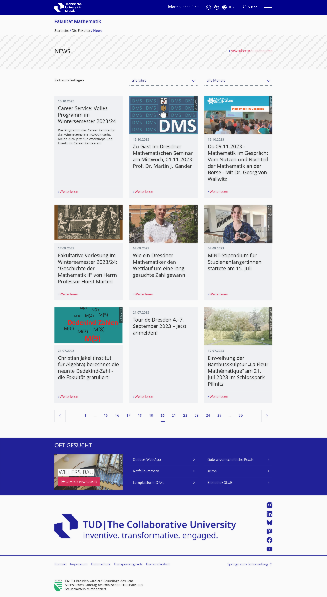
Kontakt (60, 564)
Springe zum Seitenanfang (247, 564)
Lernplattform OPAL (148, 483)
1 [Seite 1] (85, 416)
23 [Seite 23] (197, 416)
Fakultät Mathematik (77, 22)
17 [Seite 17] (128, 416)
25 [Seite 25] (219, 416)
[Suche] (249, 7)
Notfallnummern (146, 471)
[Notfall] (208, 7)
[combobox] (163, 81)
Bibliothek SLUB (220, 483)
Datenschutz (100, 564)
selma (212, 471)
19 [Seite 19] (151, 416)
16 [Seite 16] (117, 416)
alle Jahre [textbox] (139, 81)
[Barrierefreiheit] (216, 7)
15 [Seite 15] (106, 416)
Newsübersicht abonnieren (251, 51)
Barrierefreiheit (158, 564)
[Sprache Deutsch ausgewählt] (228, 7)
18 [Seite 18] (140, 416)
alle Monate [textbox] (216, 81)
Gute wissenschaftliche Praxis (230, 460)
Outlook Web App (147, 460)
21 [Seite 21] (174, 416)
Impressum (79, 564)
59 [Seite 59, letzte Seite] (241, 416)
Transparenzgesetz (128, 564)
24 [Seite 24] (208, 416)
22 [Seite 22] (185, 416)
